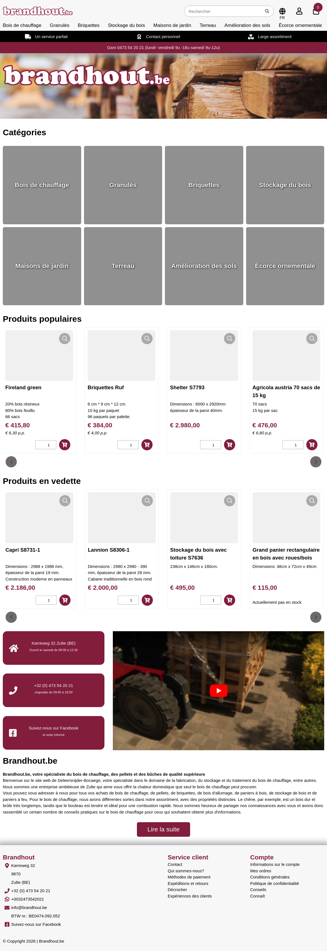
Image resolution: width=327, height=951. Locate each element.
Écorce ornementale (300, 25)
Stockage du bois (126, 25)
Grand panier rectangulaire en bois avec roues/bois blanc (290, 557)
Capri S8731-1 (27, 550)
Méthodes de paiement (189, 877)
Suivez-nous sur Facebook (36, 924)
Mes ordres (260, 870)
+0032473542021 (27, 899)
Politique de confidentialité (274, 883)
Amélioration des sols (247, 25)
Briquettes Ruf (133, 387)
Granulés (59, 25)
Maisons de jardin (172, 25)
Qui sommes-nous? (186, 870)
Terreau (208, 25)
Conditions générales (270, 877)
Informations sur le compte (275, 864)
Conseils (258, 889)
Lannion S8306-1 (113, 550)
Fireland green (51, 387)
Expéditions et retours (188, 883)
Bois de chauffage (22, 25)
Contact (175, 864)
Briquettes (89, 25)
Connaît (257, 896)
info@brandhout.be (29, 907)
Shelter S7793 (215, 387)
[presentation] (11, 461)
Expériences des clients (190, 896)
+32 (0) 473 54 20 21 (53, 685)
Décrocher (177, 889)
